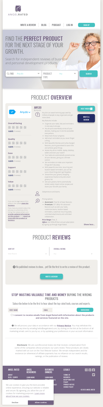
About (10, 375)
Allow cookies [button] (41, 402)
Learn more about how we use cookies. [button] (25, 394)
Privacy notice (68, 384)
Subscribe (85, 309)
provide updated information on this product (19, 215)
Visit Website (87, 109)
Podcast (56, 25)
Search (89, 73)
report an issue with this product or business (19, 218)
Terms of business (66, 376)
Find (10, 73)
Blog (43, 25)
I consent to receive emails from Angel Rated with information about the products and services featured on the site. (52, 316)
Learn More (31, 377)
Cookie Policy (68, 387)
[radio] (9, 127)
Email (46, 310)
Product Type (47, 75)
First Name (13, 310)
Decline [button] (15, 402)
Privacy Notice (64, 325)
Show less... (89, 224)
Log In (69, 25)
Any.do (37, 107)
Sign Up (86, 25)
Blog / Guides (13, 377)
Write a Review (28, 25)
